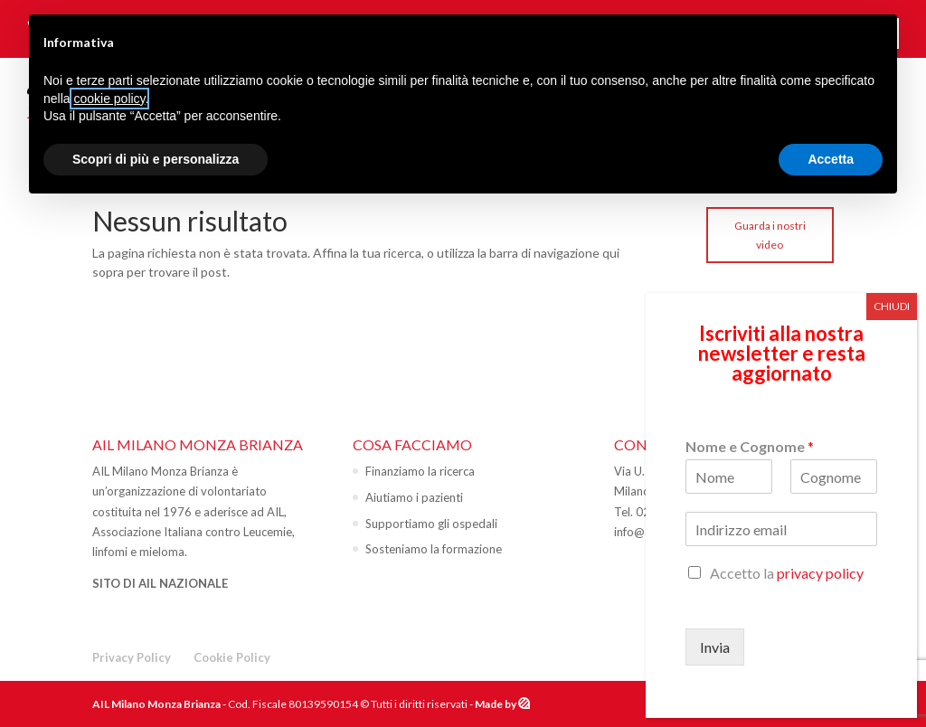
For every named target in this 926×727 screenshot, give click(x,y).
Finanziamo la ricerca (420, 471)
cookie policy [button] (109, 98)
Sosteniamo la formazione (433, 549)
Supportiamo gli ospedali (431, 523)
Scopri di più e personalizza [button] (155, 159)
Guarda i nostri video (770, 235)
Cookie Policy (232, 657)
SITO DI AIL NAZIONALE (160, 583)
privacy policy (820, 572)
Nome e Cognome (749, 446)
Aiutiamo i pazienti (414, 497)
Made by (496, 704)
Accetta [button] (831, 159)
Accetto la (787, 572)
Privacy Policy (131, 657)
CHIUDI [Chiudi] (892, 306)
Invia (715, 647)
